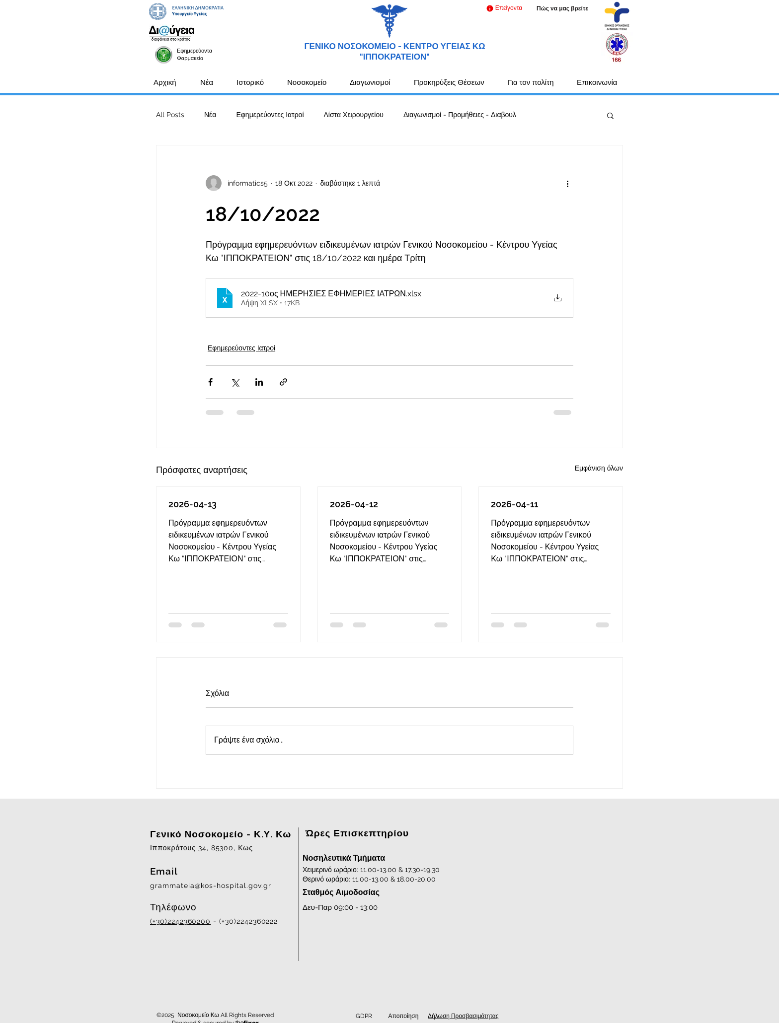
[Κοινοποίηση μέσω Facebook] (210, 382)
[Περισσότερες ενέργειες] (567, 183)
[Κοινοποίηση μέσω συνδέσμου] (283, 382)
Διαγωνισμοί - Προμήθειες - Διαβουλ (459, 115)
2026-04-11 (514, 504)
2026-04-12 (354, 504)
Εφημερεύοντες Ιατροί (270, 115)
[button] (504, 8)
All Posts (170, 115)
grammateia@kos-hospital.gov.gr (210, 885)
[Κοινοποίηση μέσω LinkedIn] (259, 382)
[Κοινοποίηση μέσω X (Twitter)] (234, 382)
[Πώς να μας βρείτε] (562, 8)
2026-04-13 (192, 504)
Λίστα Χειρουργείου (354, 115)
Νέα (210, 115)
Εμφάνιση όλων (599, 468)
